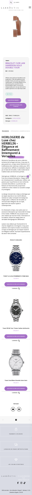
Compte (16, 2)
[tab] (5, 131)
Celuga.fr (19, 490)
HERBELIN (14, 121)
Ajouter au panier (13, 100)
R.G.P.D (21, 492)
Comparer (16, 288)
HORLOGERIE (17, 118)
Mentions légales (14, 492)
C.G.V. (29, 490)
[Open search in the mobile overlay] (11, 2)
